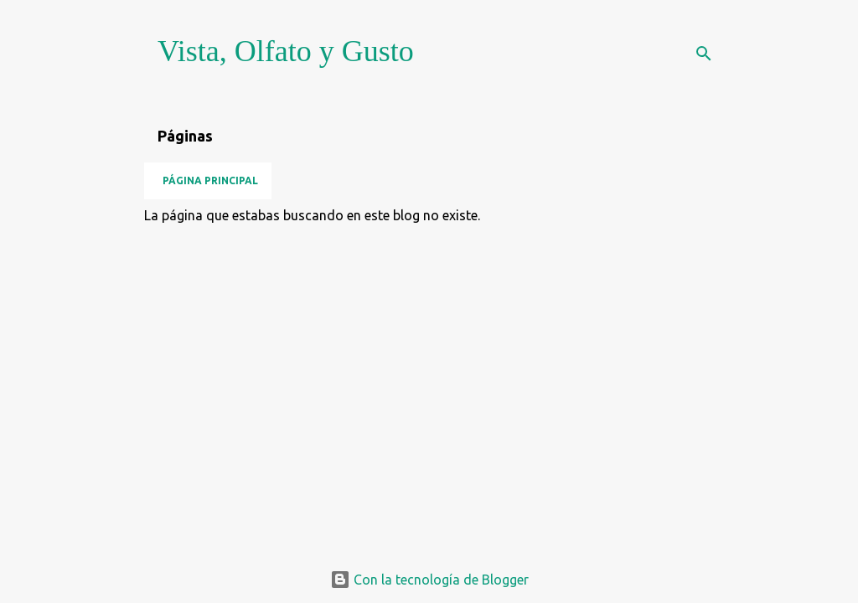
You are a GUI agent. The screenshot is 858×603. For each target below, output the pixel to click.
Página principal (210, 180)
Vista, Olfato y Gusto (286, 51)
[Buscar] (704, 54)
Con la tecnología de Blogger (429, 579)
